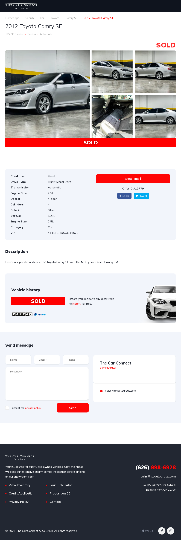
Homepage (12, 18)
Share (124, 195)
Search (29, 18)
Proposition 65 (60, 493)
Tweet (141, 195)
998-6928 (156, 467)
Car (42, 18)
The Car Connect (115, 363)
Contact (55, 502)
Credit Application (21, 493)
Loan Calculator (61, 485)
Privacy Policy (18, 502)
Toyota (55, 18)
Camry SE (72, 18)
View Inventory (19, 485)
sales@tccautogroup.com (158, 476)
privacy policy (33, 407)
